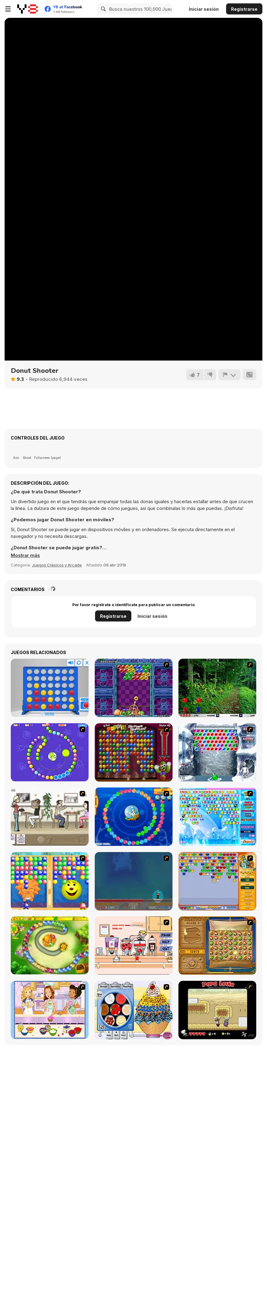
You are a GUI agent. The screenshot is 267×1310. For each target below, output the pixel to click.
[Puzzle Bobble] (134, 688)
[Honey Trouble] (50, 945)
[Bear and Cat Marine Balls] (134, 816)
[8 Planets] (50, 752)
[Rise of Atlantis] (217, 945)
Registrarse (244, 9)
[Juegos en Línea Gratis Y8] (27, 9)
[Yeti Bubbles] (217, 752)
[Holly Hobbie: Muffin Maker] (50, 1010)
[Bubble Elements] (217, 816)
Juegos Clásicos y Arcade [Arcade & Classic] (57, 564)
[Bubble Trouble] (134, 881)
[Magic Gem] (50, 881)
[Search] (102, 8)
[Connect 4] (50, 688)
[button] (25, 555)
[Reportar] (229, 374)
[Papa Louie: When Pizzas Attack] (217, 1010)
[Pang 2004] (217, 688)
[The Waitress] (50, 816)
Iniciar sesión (204, 9)
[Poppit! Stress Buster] (134, 752)
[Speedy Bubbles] (217, 881)
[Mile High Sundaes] (134, 1010)
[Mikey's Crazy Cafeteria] (134, 945)
